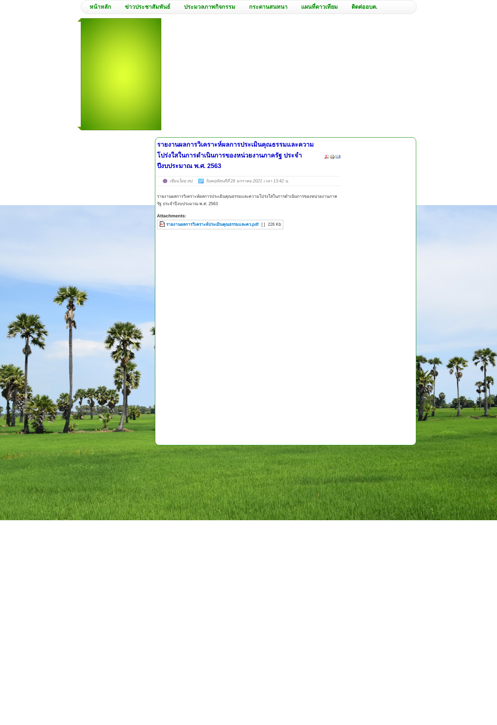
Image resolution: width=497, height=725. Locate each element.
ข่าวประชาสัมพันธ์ (147, 7)
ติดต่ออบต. (364, 7)
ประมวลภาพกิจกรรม (209, 7)
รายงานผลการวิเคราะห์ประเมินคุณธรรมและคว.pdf (212, 224)
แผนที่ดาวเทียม (319, 7)
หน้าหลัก (100, 7)
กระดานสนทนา (268, 7)
